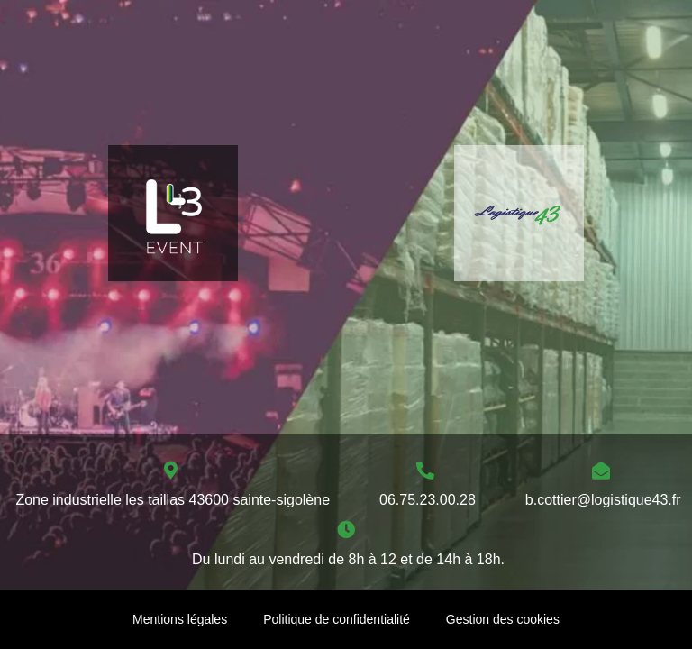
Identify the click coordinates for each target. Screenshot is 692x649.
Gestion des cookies (503, 619)
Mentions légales (179, 619)
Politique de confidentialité (336, 619)
